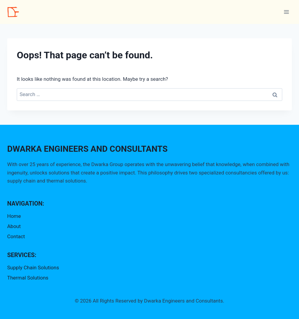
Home (14, 216)
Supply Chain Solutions (33, 268)
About (14, 226)
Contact (16, 236)
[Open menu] (286, 11)
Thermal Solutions (27, 278)
